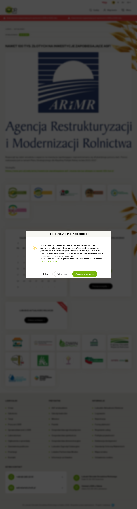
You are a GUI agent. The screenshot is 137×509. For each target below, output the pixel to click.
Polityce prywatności (48, 261)
